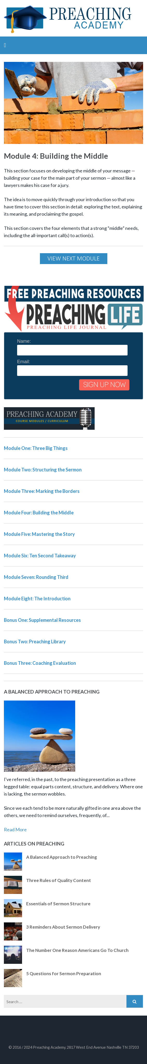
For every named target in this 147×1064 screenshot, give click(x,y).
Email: (23, 361)
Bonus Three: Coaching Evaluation (40, 663)
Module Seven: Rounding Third (36, 577)
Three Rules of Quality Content (58, 880)
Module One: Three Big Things (36, 448)
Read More (15, 829)
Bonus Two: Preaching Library (35, 641)
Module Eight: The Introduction (37, 598)
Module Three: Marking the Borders (42, 491)
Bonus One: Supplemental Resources (42, 620)
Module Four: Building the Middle (39, 512)
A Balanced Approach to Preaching (61, 857)
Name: (24, 341)
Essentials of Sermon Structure (58, 903)
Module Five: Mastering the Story (39, 534)
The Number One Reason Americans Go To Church (77, 950)
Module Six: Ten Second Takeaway (40, 555)
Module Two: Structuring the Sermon (43, 469)
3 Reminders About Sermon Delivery (63, 927)
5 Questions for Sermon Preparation (63, 973)
